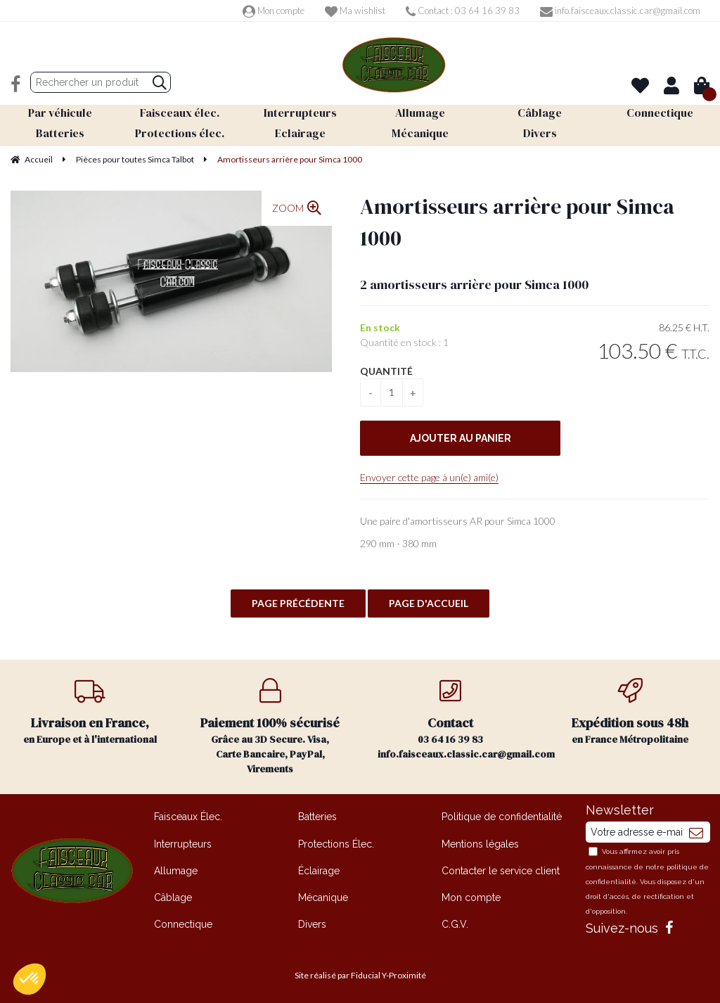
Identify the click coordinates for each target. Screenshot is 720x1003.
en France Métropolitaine (630, 712)
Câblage (173, 897)
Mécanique (323, 897)
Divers (312, 924)
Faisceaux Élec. (188, 816)
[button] (29, 979)
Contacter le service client (501, 870)
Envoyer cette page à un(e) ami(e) (429, 477)
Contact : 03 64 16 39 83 (463, 10)
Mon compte (273, 10)
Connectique (183, 924)
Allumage (176, 870)
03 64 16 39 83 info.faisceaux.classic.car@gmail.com (459, 719)
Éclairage (319, 870)
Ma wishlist (355, 10)
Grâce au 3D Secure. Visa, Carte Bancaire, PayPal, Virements (270, 727)
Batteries (317, 816)
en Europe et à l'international (90, 712)
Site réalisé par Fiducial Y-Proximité (360, 975)
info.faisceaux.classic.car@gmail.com (620, 10)
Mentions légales (480, 843)
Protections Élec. (336, 843)
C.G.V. (455, 924)
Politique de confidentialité (502, 816)
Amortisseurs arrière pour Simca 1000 (517, 222)
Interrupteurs (183, 843)
